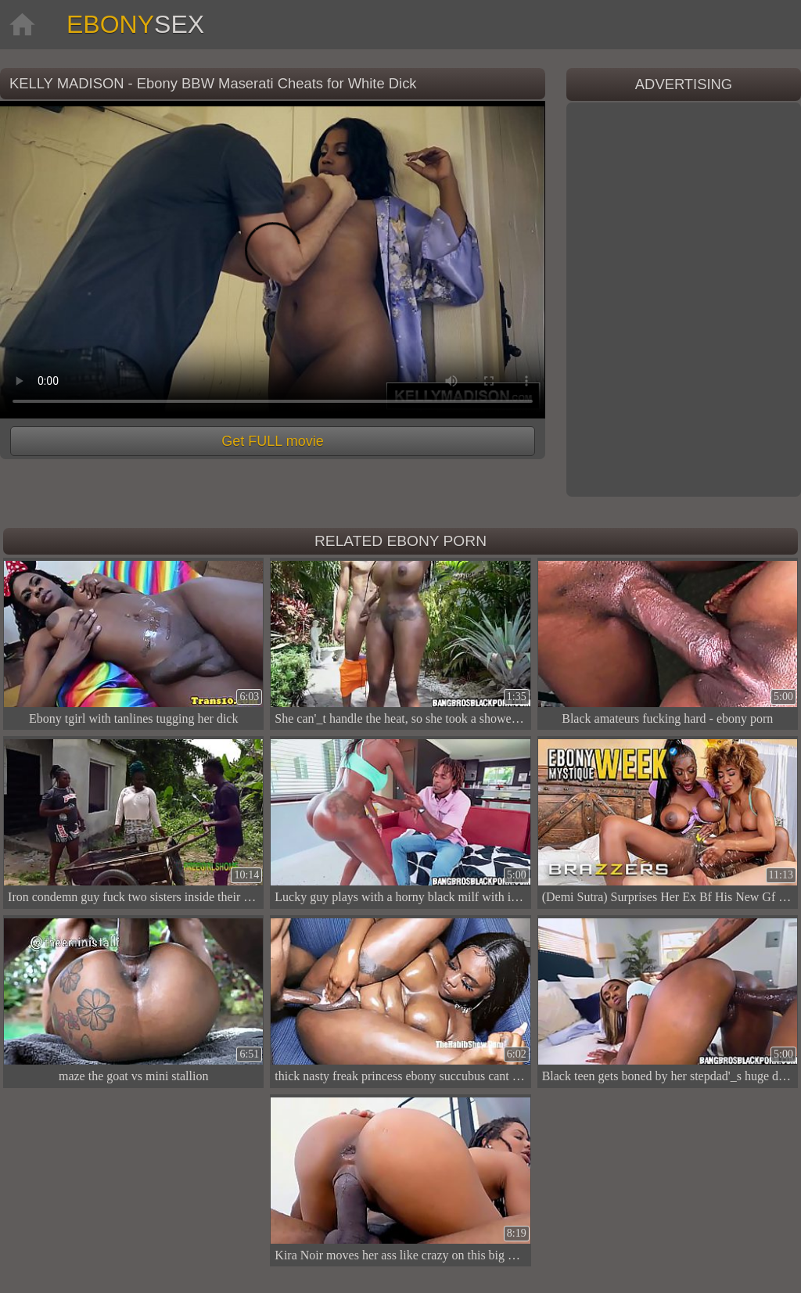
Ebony (135, 24)
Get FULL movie (272, 441)
